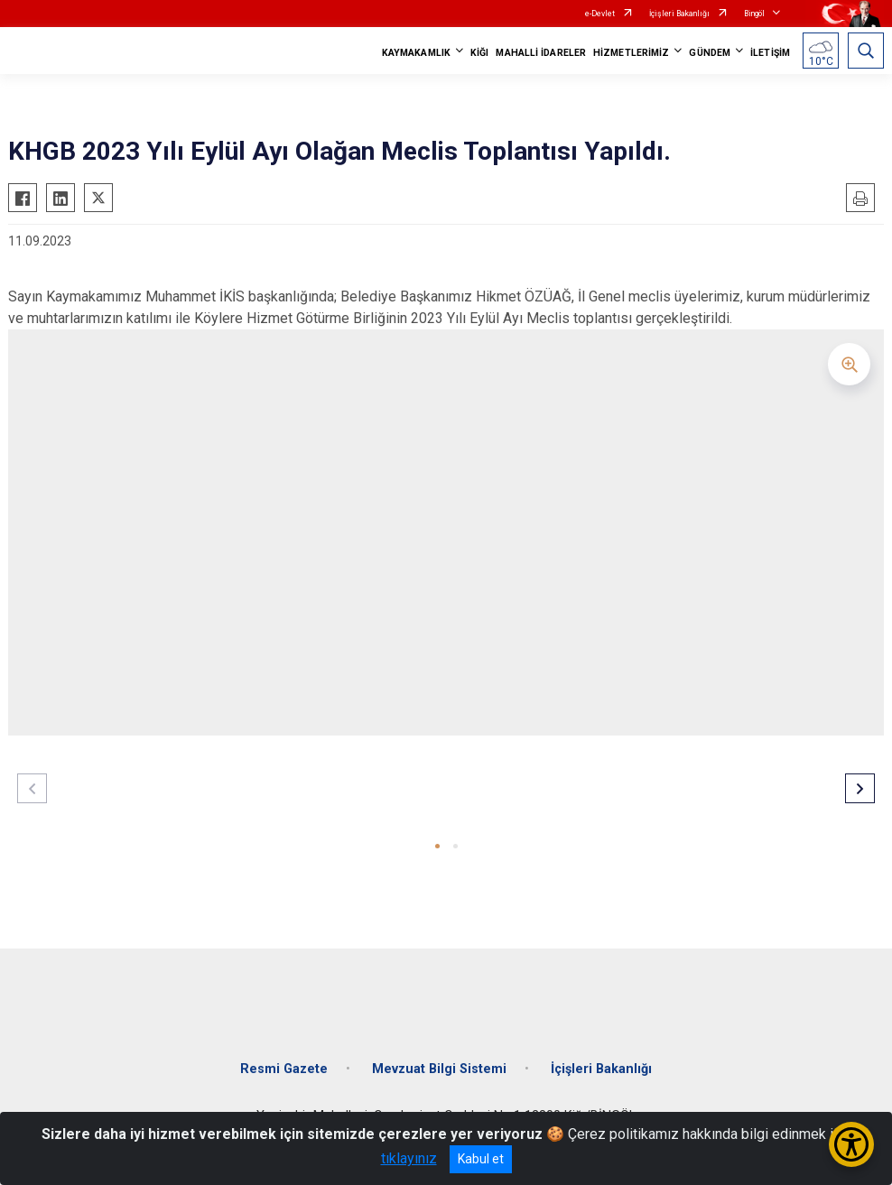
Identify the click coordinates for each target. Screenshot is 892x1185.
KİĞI (479, 53)
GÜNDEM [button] (709, 53)
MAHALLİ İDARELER (541, 53)
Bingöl (754, 13)
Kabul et (481, 1159)
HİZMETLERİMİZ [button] (631, 53)
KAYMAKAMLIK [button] (416, 53)
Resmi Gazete (284, 1069)
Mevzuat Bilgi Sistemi (439, 1069)
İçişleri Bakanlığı (679, 13)
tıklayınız (409, 1158)
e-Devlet (600, 13)
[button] (437, 846)
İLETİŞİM (770, 53)
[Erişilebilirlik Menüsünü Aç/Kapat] (851, 1144)
